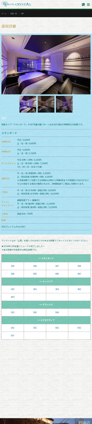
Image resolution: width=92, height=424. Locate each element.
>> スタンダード (46, 258)
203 (12, 289)
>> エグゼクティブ (46, 320)
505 (35, 312)
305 (79, 266)
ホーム (3, 13)
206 (35, 266)
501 (79, 327)
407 (79, 273)
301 (35, 327)
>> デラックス (46, 304)
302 (35, 289)
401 (57, 327)
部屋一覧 (13, 13)
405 (35, 273)
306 (12, 273)
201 (12, 327)
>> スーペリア (46, 281)
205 (12, 266)
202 (12, 312)
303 (57, 289)
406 (57, 273)
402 (79, 289)
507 (12, 335)
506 (57, 312)
